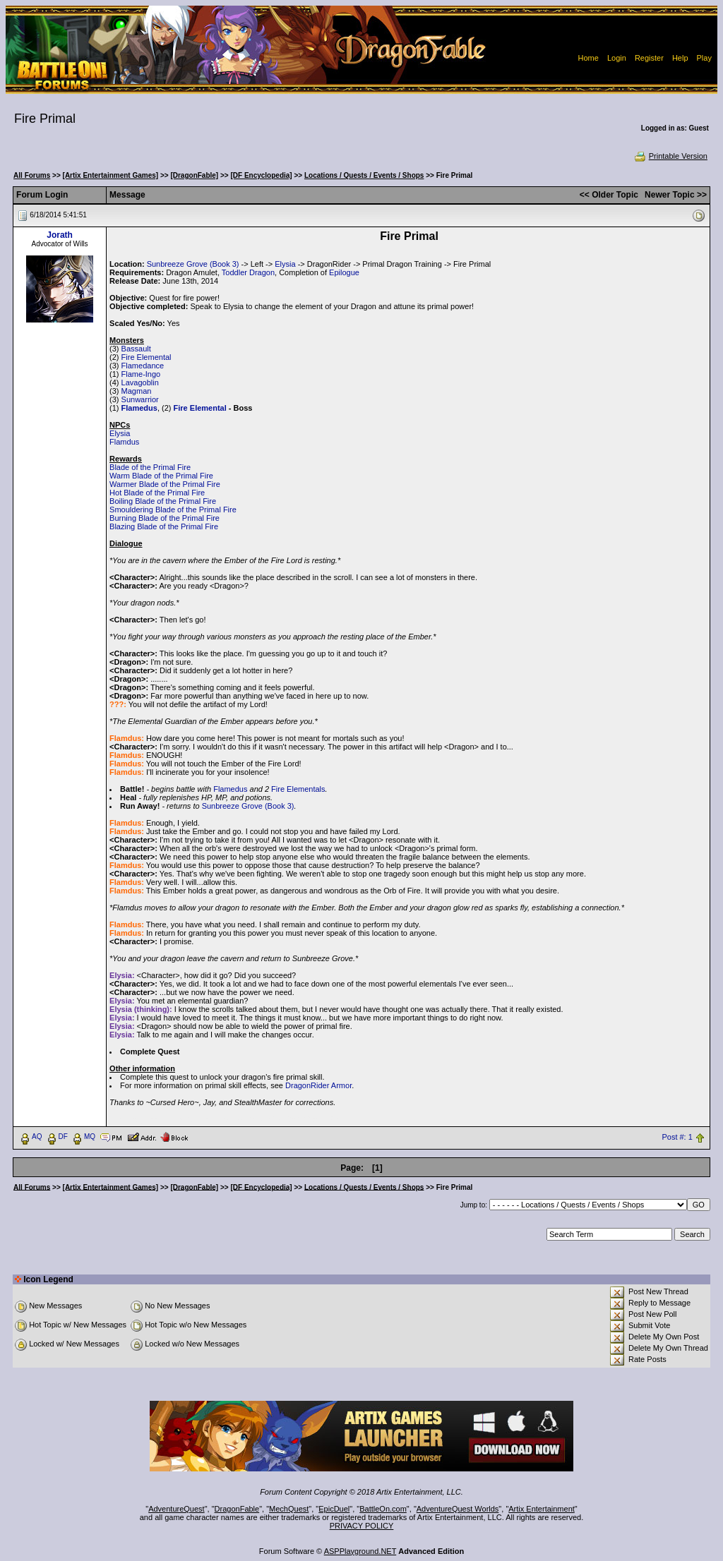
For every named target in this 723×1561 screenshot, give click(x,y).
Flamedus (139, 408)
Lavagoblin (140, 382)
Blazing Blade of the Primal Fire (163, 526)
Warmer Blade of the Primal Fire (164, 484)
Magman (136, 391)
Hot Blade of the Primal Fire (157, 492)
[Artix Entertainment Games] (111, 175)
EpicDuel (333, 1509)
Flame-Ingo (141, 374)
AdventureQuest (176, 1509)
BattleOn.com (383, 1509)
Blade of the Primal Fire (150, 467)
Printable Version (670, 156)
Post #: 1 (677, 1137)
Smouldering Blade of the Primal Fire (173, 509)
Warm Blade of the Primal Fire (161, 475)
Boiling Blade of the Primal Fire (162, 501)
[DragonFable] (194, 175)
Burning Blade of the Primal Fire (164, 518)
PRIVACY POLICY (362, 1525)
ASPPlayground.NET (360, 1551)
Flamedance (143, 365)
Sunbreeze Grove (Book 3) (193, 264)
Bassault (136, 348)
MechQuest (289, 1509)
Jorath (60, 235)
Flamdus (124, 442)
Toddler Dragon (248, 272)
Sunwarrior (140, 399)
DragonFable (237, 1509)
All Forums (31, 175)
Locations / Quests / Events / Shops (364, 175)
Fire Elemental (146, 357)
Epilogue (344, 272)
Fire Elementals (298, 789)
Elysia (285, 264)
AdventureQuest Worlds (458, 1509)
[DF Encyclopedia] (261, 175)
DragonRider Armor (318, 1085)
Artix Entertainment (541, 1509)
